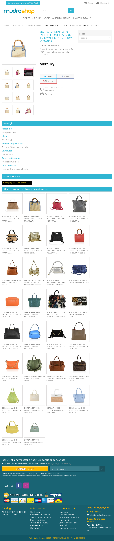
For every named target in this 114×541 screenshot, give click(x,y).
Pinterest (48, 81)
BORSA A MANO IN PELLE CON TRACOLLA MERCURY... (55, 218)
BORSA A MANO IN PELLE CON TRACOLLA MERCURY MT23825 (55, 282)
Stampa (46, 94)
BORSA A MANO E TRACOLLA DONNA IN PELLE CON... (33, 250)
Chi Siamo (35, 512)
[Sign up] (102, 469)
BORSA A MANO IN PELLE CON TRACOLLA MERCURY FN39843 (78, 250)
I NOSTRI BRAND (82, 18)
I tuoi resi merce (66, 515)
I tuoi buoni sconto (67, 528)
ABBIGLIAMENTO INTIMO (56, 18)
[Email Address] (75, 469)
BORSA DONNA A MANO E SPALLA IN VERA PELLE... (12, 282)
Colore (82, 34)
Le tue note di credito (69, 517)
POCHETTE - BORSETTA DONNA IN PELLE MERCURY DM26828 (34, 282)
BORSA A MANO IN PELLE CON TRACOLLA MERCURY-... (78, 218)
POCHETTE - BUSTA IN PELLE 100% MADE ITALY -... (79, 282)
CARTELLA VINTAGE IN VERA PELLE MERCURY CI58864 (56, 378)
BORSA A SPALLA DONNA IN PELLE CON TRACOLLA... (55, 346)
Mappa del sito (37, 525)
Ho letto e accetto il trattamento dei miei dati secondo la (37, 464)
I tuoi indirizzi (65, 520)
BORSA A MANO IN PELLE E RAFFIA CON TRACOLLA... (10, 218)
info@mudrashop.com (100, 515)
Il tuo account (67, 508)
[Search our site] (54, 10)
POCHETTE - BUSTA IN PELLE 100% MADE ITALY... (78, 314)
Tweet (48, 76)
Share (65, 76)
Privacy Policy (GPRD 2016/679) (59, 464)
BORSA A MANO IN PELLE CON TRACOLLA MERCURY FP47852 (11, 346)
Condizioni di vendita (40, 515)
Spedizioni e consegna (40, 517)
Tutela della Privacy (39, 523)
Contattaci (35, 528)
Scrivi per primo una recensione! (53, 88)
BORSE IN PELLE (32, 18)
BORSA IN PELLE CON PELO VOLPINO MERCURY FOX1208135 (55, 314)
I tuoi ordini (64, 512)
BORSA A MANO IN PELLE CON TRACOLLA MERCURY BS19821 (33, 314)
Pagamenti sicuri (38, 520)
